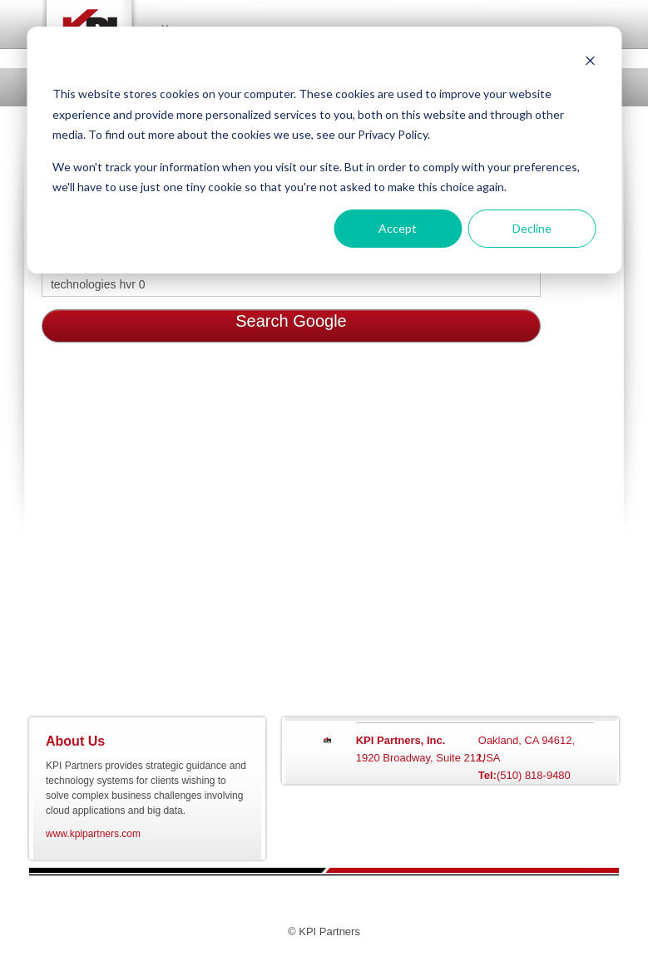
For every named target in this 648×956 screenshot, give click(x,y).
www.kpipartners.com (93, 834)
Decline (532, 228)
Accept (397, 228)
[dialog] (324, 150)
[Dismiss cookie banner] (590, 62)
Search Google (290, 321)
